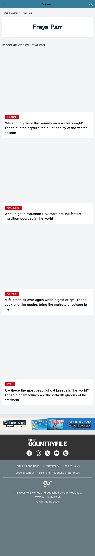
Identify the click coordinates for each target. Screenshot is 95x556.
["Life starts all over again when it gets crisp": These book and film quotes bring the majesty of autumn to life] (47, 258)
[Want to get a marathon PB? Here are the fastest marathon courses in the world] (47, 172)
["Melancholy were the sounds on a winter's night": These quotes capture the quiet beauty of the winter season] (47, 81)
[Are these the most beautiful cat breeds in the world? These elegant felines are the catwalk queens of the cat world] (47, 348)
